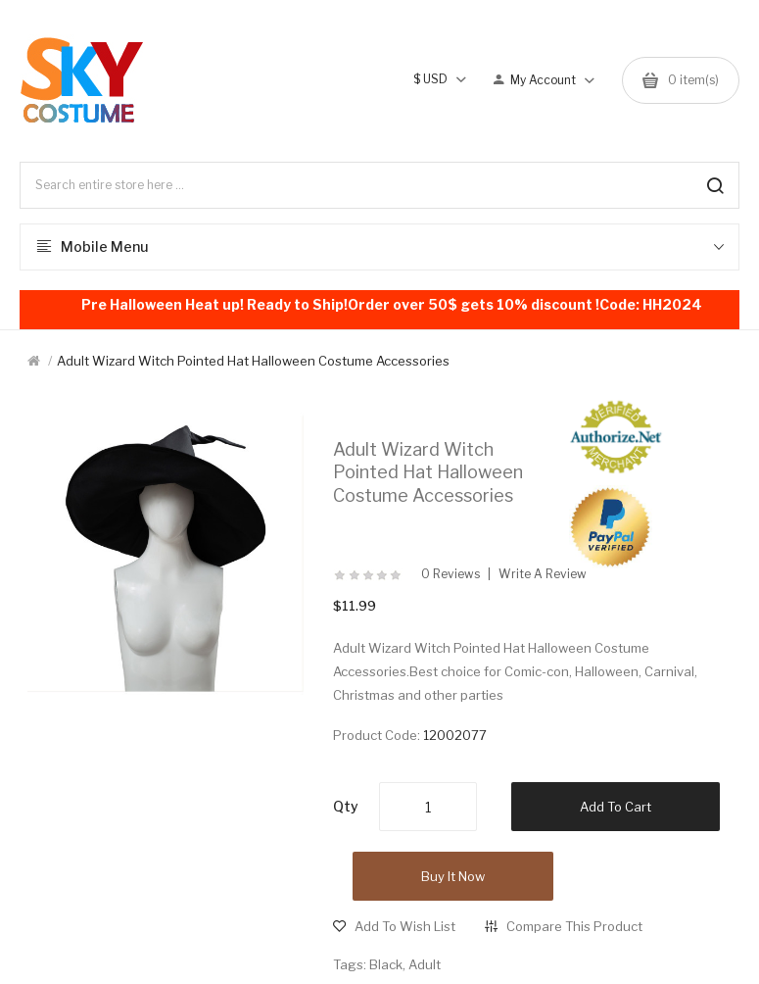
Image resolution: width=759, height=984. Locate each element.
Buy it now (453, 876)
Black (386, 964)
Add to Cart (615, 806)
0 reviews (450, 574)
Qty (345, 806)
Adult (424, 964)
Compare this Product (574, 926)
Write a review (542, 574)
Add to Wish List (405, 926)
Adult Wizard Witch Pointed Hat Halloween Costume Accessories (253, 361)
